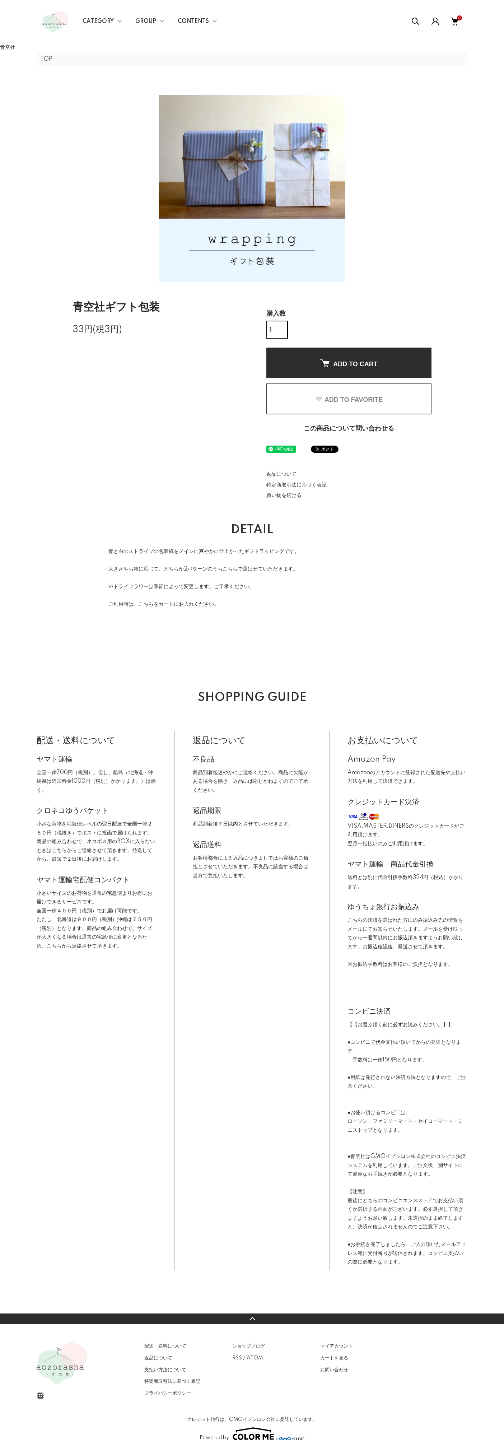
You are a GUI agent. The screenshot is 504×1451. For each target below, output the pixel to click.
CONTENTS (193, 21)
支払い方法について (165, 1369)
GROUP (145, 21)
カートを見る (334, 1358)
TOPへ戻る (252, 1318)
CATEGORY (98, 21)
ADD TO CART (349, 363)
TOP (46, 59)
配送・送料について (165, 1346)
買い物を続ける (284, 495)
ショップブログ (248, 1346)
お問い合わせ (334, 1369)
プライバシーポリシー (167, 1393)
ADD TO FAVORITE (349, 399)
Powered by (252, 1433)
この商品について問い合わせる (349, 428)
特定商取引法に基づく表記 (296, 485)
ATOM (255, 1358)
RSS (237, 1358)
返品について (281, 474)
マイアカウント (336, 1346)
